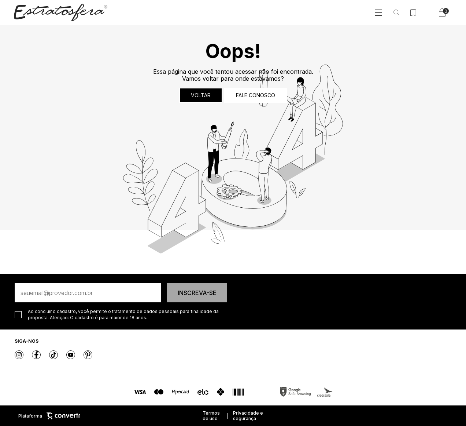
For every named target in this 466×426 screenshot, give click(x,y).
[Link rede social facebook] (36, 354)
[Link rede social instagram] (19, 354)
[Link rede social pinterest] (88, 354)
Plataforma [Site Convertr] (49, 415)
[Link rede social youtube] (70, 354)
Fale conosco (255, 95)
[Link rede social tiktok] (53, 354)
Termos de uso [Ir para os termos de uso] (211, 415)
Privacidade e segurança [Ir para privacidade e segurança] (248, 415)
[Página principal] (60, 12)
